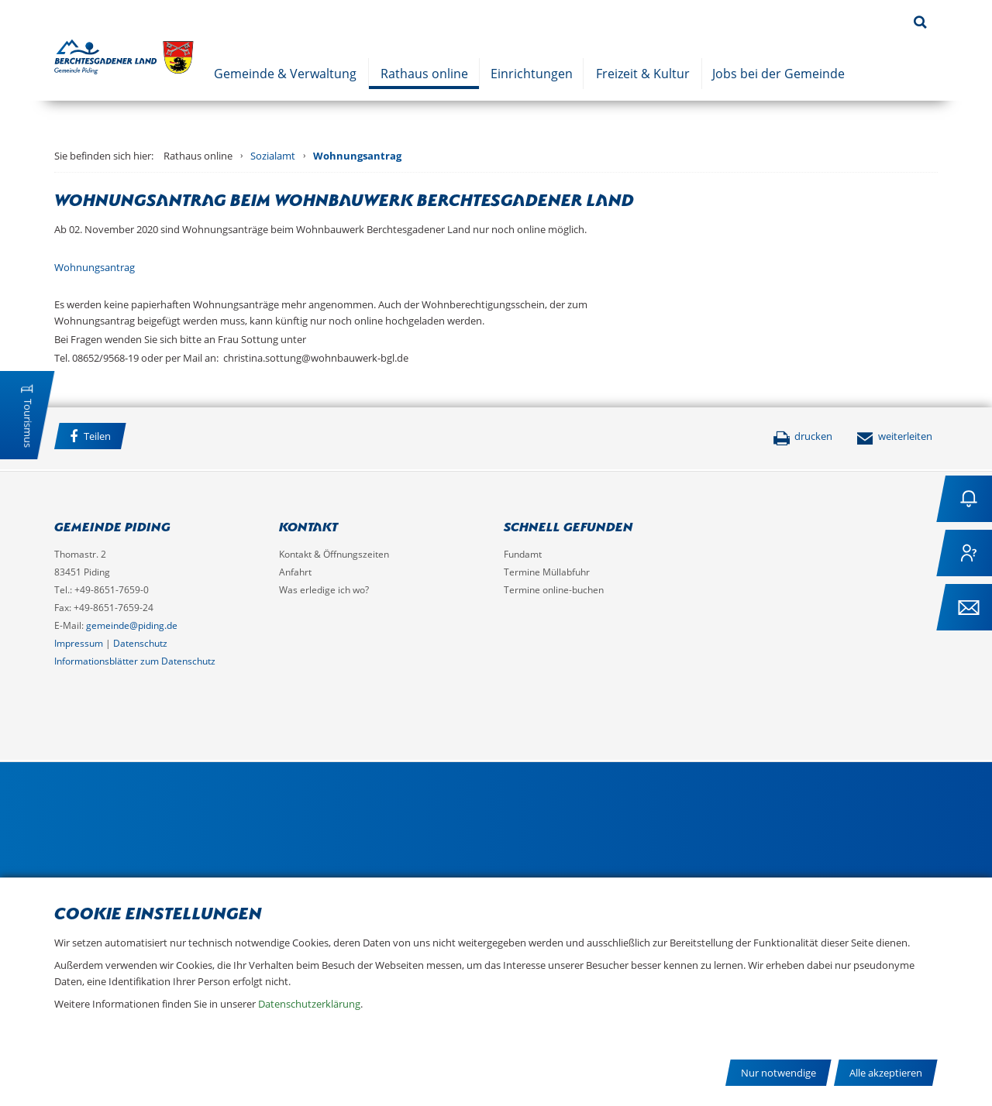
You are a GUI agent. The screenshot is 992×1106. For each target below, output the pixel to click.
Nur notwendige (778, 1073)
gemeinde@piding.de (131, 625)
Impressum (78, 643)
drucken (802, 436)
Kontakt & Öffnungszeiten (334, 554)
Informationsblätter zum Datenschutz (134, 661)
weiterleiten (894, 436)
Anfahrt (295, 572)
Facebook (154, 438)
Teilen (90, 436)
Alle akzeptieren (885, 1073)
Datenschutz (140, 643)
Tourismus (28, 423)
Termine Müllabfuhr (547, 572)
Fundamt (523, 554)
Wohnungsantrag (357, 156)
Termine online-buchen (554, 589)
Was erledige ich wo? (324, 589)
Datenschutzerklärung (309, 1004)
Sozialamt (272, 156)
